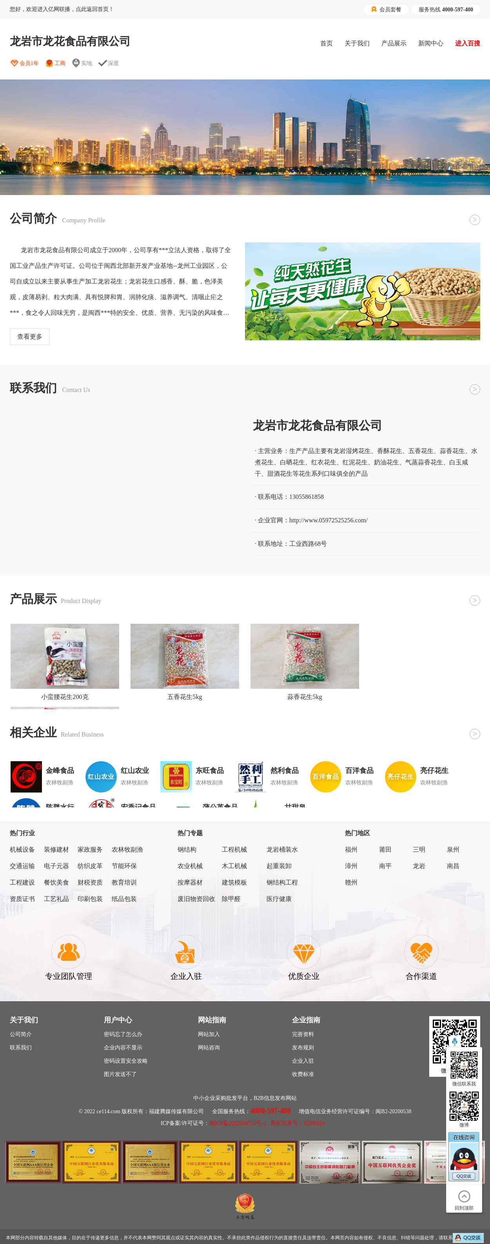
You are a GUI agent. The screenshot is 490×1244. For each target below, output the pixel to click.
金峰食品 (60, 771)
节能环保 (124, 866)
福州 (351, 849)
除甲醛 (231, 899)
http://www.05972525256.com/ (328, 520)
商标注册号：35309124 (297, 1123)
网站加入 (209, 1034)
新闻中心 (430, 43)
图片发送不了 (120, 1074)
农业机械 (190, 866)
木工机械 (234, 866)
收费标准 (303, 1074)
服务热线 (446, 10)
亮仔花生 (434, 771)
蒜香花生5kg (304, 697)
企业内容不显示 (123, 1048)
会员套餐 (386, 9)
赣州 (351, 882)
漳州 (351, 866)
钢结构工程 (282, 882)
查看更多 (29, 336)
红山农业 (135, 771)
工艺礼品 (56, 899)
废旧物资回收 (196, 899)
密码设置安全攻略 (126, 1061)
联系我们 (21, 1048)
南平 (385, 866)
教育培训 (124, 882)
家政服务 (90, 849)
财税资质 (90, 882)
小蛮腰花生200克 (65, 697)
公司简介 (21, 1034)
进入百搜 (467, 43)
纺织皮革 (90, 866)
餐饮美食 (56, 882)
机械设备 (22, 849)
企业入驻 (303, 1061)
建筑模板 (234, 882)
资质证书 (22, 899)
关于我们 (357, 43)
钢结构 (187, 849)
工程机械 (234, 849)
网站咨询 (209, 1048)
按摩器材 (190, 882)
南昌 (453, 866)
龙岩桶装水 (282, 849)
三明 (419, 849)
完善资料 (303, 1034)
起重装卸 (279, 866)
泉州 (453, 849)
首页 (326, 43)
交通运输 (22, 866)
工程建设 (22, 882)
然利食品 (284, 771)
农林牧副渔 (127, 849)
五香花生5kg (184, 697)
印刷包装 (90, 899)
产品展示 (394, 43)
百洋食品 (359, 771)
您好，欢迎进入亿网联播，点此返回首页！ (62, 9)
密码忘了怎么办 (123, 1034)
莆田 (385, 849)
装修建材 (56, 849)
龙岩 (419, 866)
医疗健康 (279, 899)
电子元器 (56, 866)
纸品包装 (124, 899)
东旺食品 (210, 771)
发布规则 (303, 1048)
